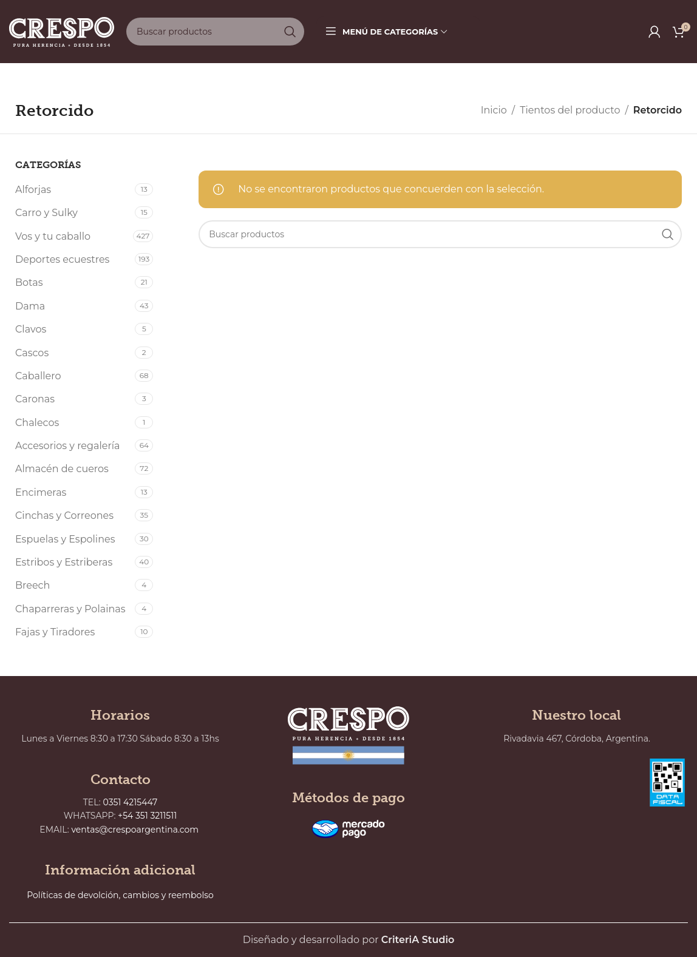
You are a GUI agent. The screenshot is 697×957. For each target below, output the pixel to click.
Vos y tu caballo (52, 236)
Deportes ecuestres (62, 259)
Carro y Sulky (46, 212)
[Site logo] (61, 30)
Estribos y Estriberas (63, 562)
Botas (29, 282)
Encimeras (40, 492)
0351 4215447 (130, 802)
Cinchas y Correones (64, 515)
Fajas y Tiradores (55, 632)
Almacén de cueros (62, 469)
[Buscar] (215, 32)
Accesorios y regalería (67, 445)
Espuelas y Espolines (65, 539)
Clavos (30, 329)
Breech (32, 585)
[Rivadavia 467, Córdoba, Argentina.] (553, 819)
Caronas (35, 399)
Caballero (38, 376)
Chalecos (37, 422)
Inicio (494, 110)
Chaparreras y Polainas (70, 609)
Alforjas (33, 189)
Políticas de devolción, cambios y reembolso (120, 895)
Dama (30, 306)
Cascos (32, 353)
